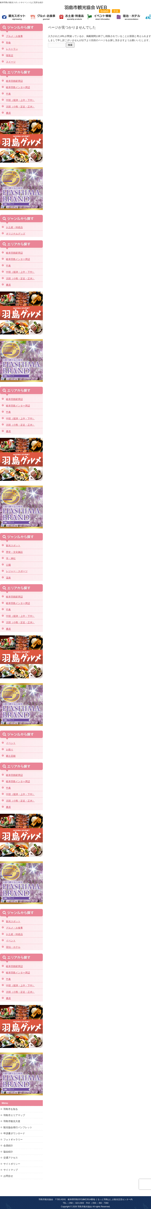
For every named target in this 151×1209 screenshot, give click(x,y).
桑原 (8, 113)
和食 (8, 42)
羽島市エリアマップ (14, 1115)
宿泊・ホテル (13, 947)
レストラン (12, 49)
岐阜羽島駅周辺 (14, 81)
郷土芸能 (11, 756)
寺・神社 (11, 558)
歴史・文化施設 (14, 552)
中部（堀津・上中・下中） (20, 100)
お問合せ (8, 1176)
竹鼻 (8, 93)
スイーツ (11, 61)
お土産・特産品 (14, 227)
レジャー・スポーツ (17, 571)
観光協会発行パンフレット (17, 1127)
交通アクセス (10, 1157)
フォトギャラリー (13, 1139)
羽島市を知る (10, 1109)
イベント (11, 743)
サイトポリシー (11, 1163)
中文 (116, 11)
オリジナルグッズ (15, 233)
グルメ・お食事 (14, 36)
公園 (8, 565)
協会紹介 (8, 1151)
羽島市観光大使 (11, 1121)
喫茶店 (9, 55)
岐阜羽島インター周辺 (18, 87)
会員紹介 (8, 1145)
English (105, 11)
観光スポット (13, 545)
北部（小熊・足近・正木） (20, 106)
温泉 (8, 577)
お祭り (9, 749)
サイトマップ (10, 1169)
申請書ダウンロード (14, 1133)
